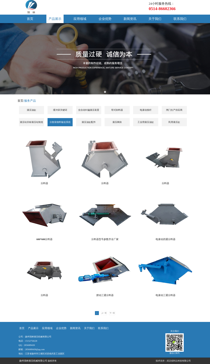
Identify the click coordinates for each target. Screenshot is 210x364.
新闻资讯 (130, 19)
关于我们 (154, 19)
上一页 (104, 313)
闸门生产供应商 (174, 110)
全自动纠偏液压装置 (88, 110)
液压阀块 (117, 122)
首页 (30, 19)
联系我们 (180, 19)
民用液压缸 (174, 122)
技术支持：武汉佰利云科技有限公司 (173, 361)
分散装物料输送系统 (60, 122)
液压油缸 (31, 110)
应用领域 (80, 19)
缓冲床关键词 (60, 110)
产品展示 (55, 19)
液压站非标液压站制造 (31, 122)
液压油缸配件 (89, 122)
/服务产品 (29, 100)
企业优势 (105, 19)
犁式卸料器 (117, 110)
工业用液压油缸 (146, 122)
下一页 (112, 313)
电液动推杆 (146, 110)
